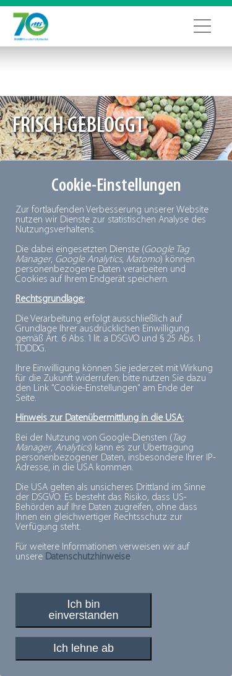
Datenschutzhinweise (87, 557)
